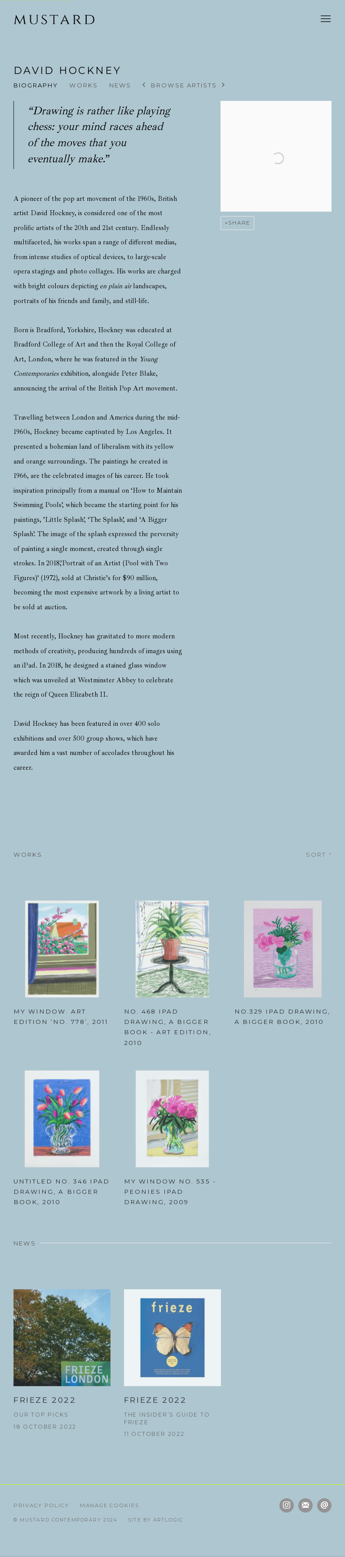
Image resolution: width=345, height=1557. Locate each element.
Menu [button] (325, 19)
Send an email (324, 1505)
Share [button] (239, 223)
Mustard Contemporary (53, 19)
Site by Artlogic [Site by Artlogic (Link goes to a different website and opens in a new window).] (155, 1520)
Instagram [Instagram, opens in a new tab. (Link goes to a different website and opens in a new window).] (286, 1505)
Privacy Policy (41, 1505)
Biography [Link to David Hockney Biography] (35, 85)
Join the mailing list (305, 1505)
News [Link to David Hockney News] (120, 85)
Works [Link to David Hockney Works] (83, 85)
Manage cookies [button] (109, 1505)
